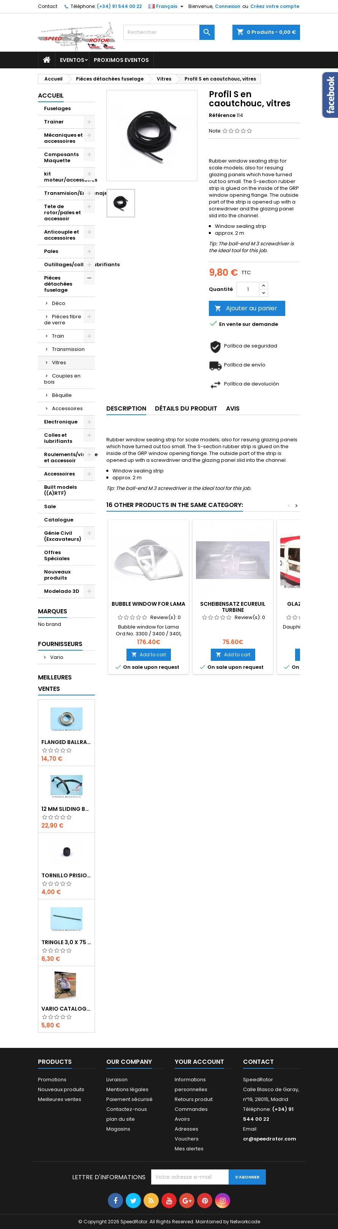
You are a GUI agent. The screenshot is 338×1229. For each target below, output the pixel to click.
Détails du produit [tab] (186, 408)
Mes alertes (189, 1148)
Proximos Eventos (121, 60)
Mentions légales (127, 1089)
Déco (58, 303)
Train (58, 336)
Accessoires (67, 408)
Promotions (52, 1079)
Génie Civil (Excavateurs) (62, 536)
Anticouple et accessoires (61, 235)
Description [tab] (126, 408)
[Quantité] (248, 289)
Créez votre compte (274, 6)
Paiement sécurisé (129, 1099)
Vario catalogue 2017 (66, 1009)
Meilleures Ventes (55, 683)
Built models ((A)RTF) (60, 490)
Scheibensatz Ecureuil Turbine (232, 607)
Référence (222, 115)
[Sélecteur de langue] (166, 6)
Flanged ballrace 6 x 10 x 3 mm (66, 742)
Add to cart (148, 654)
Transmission (68, 349)
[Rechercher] (169, 32)
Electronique (60, 421)
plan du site (120, 1119)
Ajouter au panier (246, 308)
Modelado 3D (61, 591)
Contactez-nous (126, 1109)
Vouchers (187, 1138)
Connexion (227, 6)
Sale (50, 506)
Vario (56, 657)
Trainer (54, 121)
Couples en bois (62, 378)
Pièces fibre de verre (62, 319)
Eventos (72, 60)
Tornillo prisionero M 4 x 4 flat (66, 875)
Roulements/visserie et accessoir (69, 457)
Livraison (117, 1079)
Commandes (191, 1109)
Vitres (59, 362)
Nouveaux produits (57, 574)
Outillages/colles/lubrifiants (69, 264)
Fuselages (57, 108)
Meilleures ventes (59, 1099)
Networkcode (245, 1221)
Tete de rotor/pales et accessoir (62, 212)
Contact (47, 6)
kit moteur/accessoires (69, 176)
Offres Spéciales (56, 555)
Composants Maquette (61, 157)
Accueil (51, 95)
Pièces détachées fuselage (58, 284)
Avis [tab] (233, 408)
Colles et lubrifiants (58, 438)
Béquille (62, 395)
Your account (199, 1061)
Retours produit (194, 1099)
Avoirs (182, 1119)
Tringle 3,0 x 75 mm (66, 942)
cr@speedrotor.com (269, 1138)
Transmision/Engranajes (69, 193)
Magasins (118, 1129)
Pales (51, 251)
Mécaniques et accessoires (63, 138)
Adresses (186, 1129)
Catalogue (58, 519)
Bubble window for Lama (148, 604)
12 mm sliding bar (66, 809)
